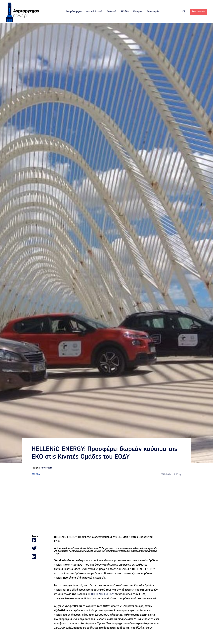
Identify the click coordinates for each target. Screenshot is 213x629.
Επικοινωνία (199, 11)
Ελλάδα (124, 11)
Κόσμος (137, 11)
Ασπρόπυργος (74, 11)
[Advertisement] (106, 505)
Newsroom (46, 467)
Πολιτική (111, 11)
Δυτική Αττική (94, 11)
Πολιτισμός (152, 11)
